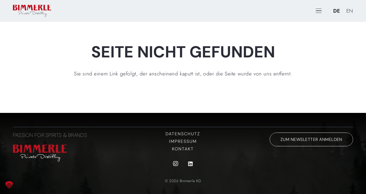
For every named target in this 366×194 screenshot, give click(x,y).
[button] (9, 185)
